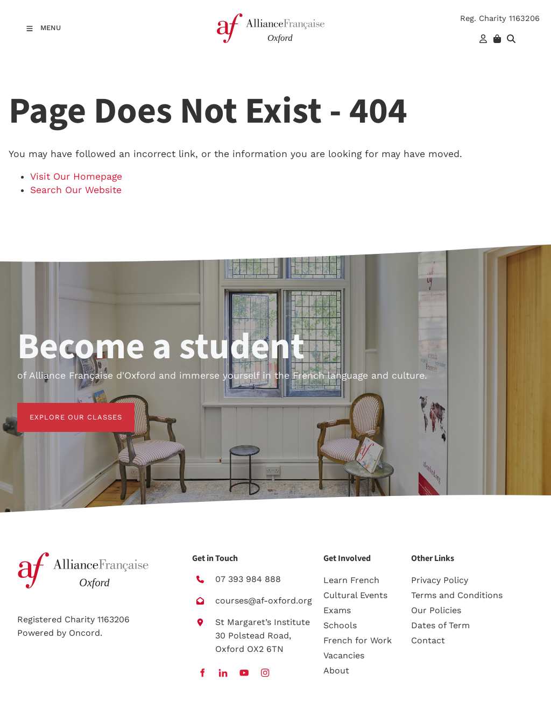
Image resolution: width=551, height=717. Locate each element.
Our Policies (436, 610)
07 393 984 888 (248, 579)
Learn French (351, 580)
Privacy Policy (439, 580)
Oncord (84, 633)
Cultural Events (355, 595)
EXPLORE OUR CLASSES (63, 409)
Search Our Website (76, 189)
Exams (337, 610)
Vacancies (343, 655)
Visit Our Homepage (76, 176)
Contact (428, 640)
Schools (340, 625)
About (336, 670)
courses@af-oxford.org (263, 600)
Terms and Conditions (457, 595)
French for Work (357, 640)
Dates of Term (440, 625)
